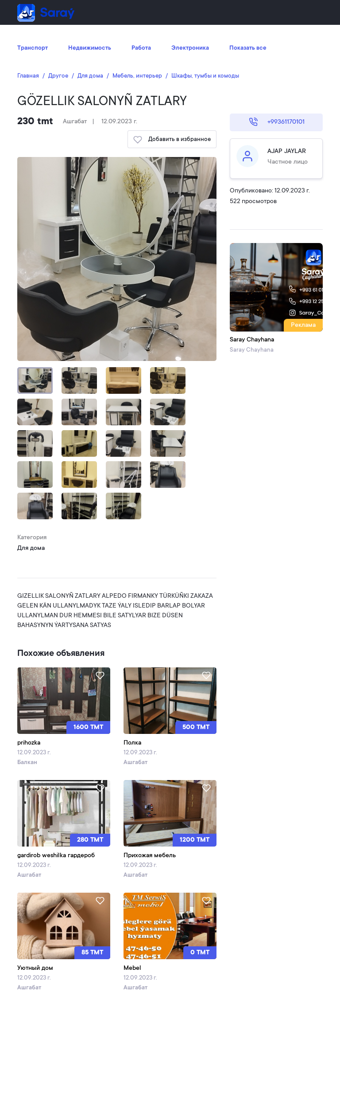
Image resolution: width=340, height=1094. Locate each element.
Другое (58, 76)
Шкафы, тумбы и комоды (205, 76)
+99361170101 (277, 122)
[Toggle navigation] (310, 13)
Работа (141, 48)
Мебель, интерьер (137, 76)
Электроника (190, 48)
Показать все (248, 48)
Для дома (90, 76)
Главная (28, 76)
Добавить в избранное (172, 139)
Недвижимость (89, 48)
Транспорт (32, 48)
